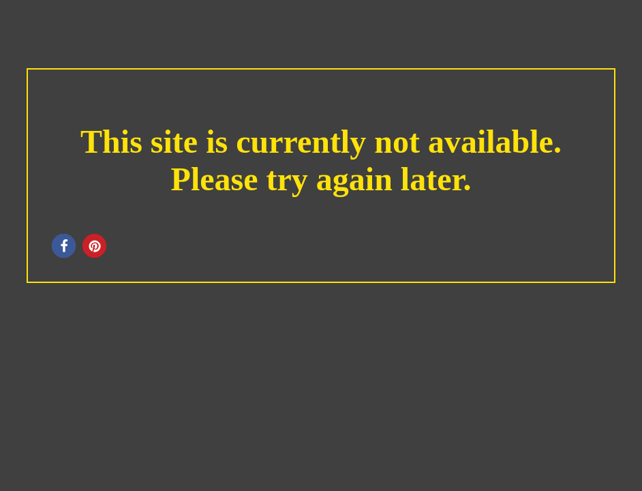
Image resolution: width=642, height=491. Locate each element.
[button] (64, 246)
